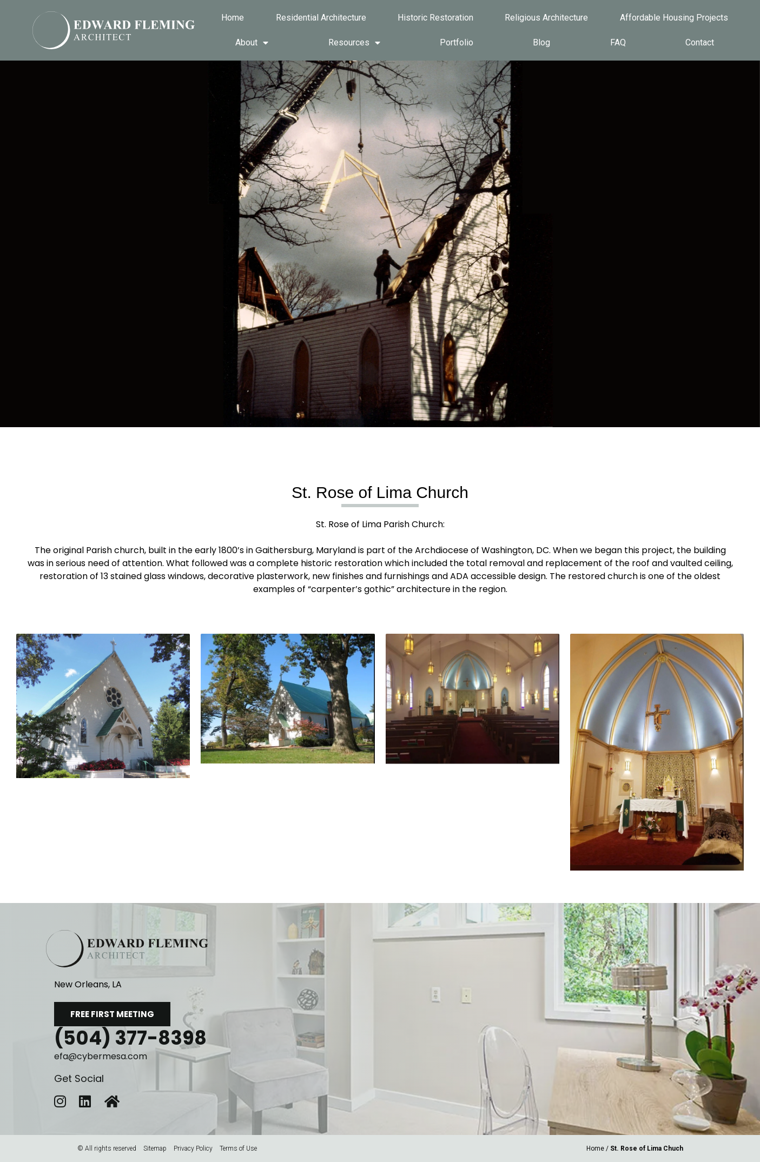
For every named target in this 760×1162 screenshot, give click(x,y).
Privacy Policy (193, 1148)
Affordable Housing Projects (674, 17)
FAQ (618, 42)
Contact (699, 42)
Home (232, 17)
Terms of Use (238, 1148)
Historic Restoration (435, 17)
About (251, 42)
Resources (354, 42)
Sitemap (155, 1148)
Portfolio (456, 42)
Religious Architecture (546, 17)
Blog (541, 42)
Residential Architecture (321, 17)
